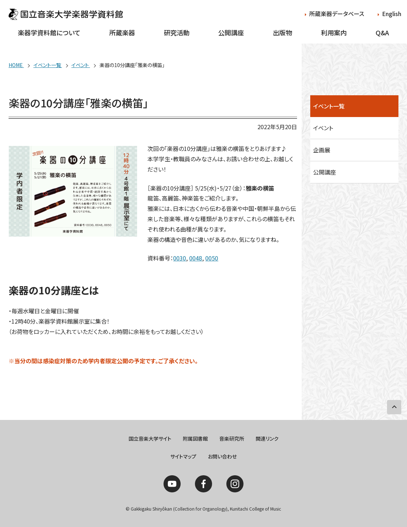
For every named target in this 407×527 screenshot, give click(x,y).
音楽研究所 (231, 438)
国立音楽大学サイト (150, 438)
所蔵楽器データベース (336, 13)
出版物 (282, 32)
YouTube (172, 483)
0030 (179, 258)
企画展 (321, 150)
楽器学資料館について (49, 32)
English (391, 13)
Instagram (234, 483)
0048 (195, 258)
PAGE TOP (394, 407)
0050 (211, 258)
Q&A (382, 32)
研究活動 (177, 32)
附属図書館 (195, 438)
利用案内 (334, 32)
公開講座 (231, 32)
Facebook (203, 483)
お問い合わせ (222, 456)
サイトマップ (183, 456)
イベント (323, 127)
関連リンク (267, 438)
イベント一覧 (329, 106)
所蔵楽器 (122, 32)
